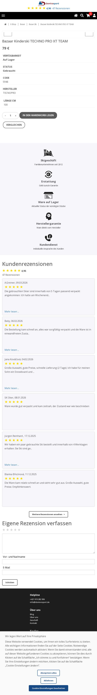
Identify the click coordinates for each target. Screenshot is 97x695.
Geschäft (34, 620)
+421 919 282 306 (37, 599)
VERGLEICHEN (14, 124)
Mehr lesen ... (12, 311)
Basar (22, 24)
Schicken (9, 582)
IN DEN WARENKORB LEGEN (38, 115)
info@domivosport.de (40, 602)
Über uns (34, 617)
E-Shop (13, 24)
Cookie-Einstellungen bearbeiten (48, 688)
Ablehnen (48, 680)
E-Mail (6, 567)
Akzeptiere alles (49, 673)
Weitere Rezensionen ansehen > (48, 514)
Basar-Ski (33, 24)
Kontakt (33, 623)
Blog (32, 614)
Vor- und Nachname (14, 556)
